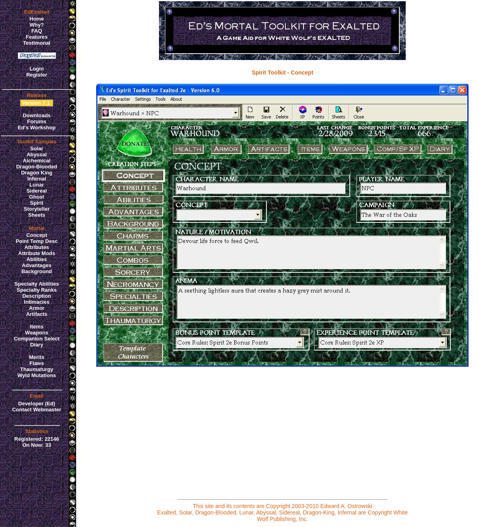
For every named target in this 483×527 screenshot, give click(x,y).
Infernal (36, 179)
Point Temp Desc (37, 241)
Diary (36, 345)
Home (36, 19)
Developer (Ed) (36, 403)
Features (36, 37)
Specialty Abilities (36, 284)
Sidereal (37, 191)
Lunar (36, 185)
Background (36, 271)
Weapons (36, 333)
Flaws (36, 363)
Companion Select (36, 339)
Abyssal (37, 154)
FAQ (36, 31)
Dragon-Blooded (36, 167)
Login (36, 69)
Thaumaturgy (36, 369)
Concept (36, 235)
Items (36, 327)
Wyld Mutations (36, 375)
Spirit (36, 203)
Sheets (36, 215)
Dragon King (36, 173)
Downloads (36, 115)
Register (36, 75)
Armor (37, 308)
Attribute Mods (36, 253)
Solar (36, 148)
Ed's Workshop (37, 127)
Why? (36, 25)
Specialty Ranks (37, 290)
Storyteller (37, 209)
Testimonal (36, 43)
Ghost (36, 197)
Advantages (37, 265)
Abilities (37, 259)
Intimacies (37, 302)
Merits (36, 357)
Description (36, 296)
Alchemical (37, 161)
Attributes (36, 247)
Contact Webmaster (36, 410)
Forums (36, 121)
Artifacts (36, 314)
